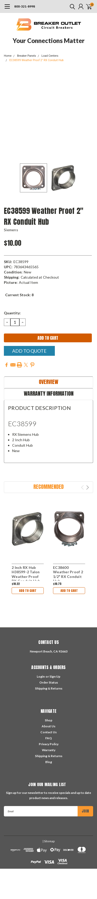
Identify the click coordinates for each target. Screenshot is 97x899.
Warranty (48, 750)
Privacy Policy (48, 744)
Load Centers (49, 55)
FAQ (48, 738)
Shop (48, 720)
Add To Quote (29, 351)
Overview (48, 382)
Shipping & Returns (48, 688)
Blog (48, 762)
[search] (71, 6)
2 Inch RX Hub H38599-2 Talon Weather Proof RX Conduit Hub (26, 574)
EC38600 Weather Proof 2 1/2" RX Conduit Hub (68, 574)
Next (87, 487)
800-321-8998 (24, 6)
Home (8, 55)
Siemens (11, 230)
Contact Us (48, 732)
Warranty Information (48, 393)
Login (41, 676)
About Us (48, 726)
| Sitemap (49, 841)
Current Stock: (19, 295)
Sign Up (54, 676)
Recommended (48, 487)
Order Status (48, 682)
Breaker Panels (26, 55)
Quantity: (12, 313)
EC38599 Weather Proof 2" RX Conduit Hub (36, 60)
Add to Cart (27, 590)
